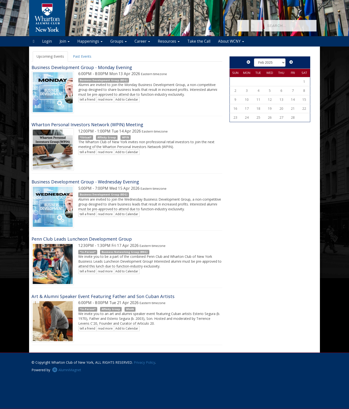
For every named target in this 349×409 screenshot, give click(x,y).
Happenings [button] (90, 41)
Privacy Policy (144, 362)
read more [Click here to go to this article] (105, 99)
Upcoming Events (50, 56)
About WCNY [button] (231, 41)
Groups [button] (118, 41)
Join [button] (65, 41)
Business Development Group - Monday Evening (82, 67)
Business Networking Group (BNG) (125, 252)
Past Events (82, 56)
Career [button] (142, 41)
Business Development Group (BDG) (103, 80)
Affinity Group (106, 137)
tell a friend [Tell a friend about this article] (87, 99)
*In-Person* (88, 252)
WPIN (125, 137)
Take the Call (198, 41)
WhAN (130, 309)
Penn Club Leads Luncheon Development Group (82, 239)
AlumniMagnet (66, 370)
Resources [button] (169, 41)
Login (47, 41)
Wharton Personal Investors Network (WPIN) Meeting (87, 124)
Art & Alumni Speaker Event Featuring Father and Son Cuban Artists (103, 296)
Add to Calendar (126, 99)
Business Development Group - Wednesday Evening (85, 182)
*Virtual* (86, 137)
